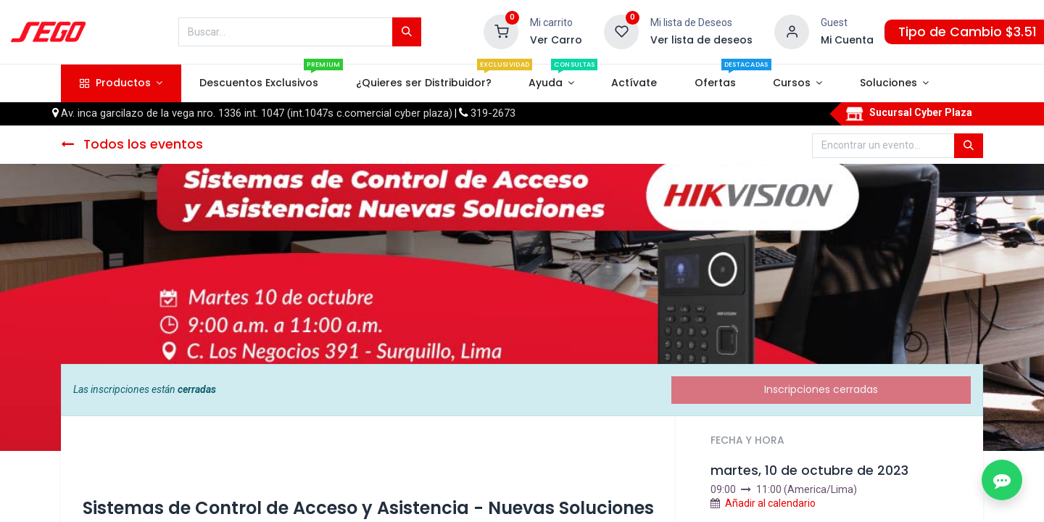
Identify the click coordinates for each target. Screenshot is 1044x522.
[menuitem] (259, 83)
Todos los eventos (132, 144)
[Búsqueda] (406, 31)
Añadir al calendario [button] (770, 503)
